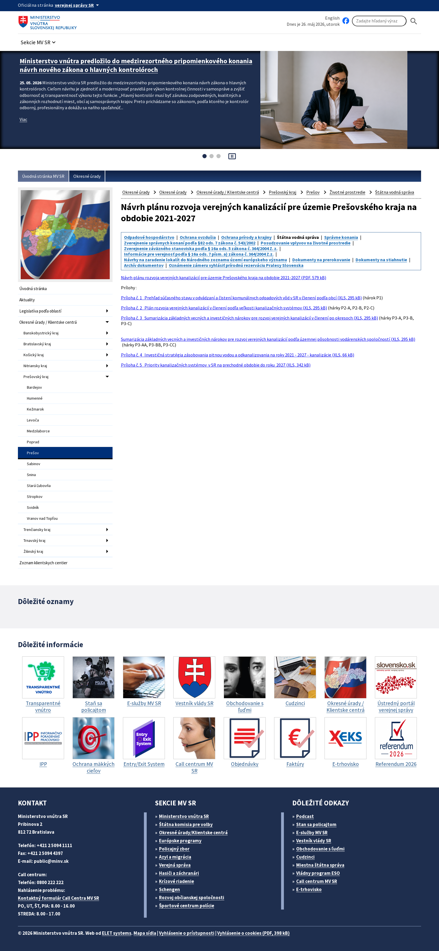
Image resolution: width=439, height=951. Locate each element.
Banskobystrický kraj (41, 332)
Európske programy (180, 841)
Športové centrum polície (186, 906)
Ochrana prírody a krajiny (246, 237)
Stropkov (35, 496)
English (332, 18)
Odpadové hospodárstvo (149, 237)
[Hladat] (414, 21)
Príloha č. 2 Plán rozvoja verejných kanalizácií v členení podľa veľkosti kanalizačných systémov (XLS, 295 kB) (224, 308)
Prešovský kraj (36, 376)
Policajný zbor (174, 849)
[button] (39, 40)
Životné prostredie (347, 192)
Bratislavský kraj (37, 343)
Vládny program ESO (318, 873)
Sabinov (33, 463)
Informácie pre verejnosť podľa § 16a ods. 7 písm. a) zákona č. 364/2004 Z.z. (199, 254)
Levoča (33, 420)
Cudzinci (305, 857)
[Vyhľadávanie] (379, 21)
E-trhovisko (309, 889)
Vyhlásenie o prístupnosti (186, 933)
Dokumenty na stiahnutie (381, 259)
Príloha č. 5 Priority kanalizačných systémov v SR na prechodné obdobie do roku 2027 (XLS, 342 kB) (215, 365)
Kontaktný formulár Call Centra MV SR (58, 898)
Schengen (169, 889)
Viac (23, 119)
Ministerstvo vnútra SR (184, 816)
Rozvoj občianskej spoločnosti (191, 897)
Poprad (33, 441)
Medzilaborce (38, 430)
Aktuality (27, 299)
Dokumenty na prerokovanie (321, 259)
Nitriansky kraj (35, 365)
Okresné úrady (87, 176)
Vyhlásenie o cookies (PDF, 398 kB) (253, 933)
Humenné (35, 398)
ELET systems (116, 933)
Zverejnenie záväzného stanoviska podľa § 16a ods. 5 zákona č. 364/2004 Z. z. (200, 248)
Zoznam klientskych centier (43, 562)
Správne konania (341, 237)
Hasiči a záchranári (179, 873)
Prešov (33, 452)
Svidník (33, 507)
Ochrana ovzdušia (198, 237)
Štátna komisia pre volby (186, 824)
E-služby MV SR (312, 832)
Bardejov (34, 387)
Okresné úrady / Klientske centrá (48, 322)
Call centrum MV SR (316, 881)
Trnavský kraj (34, 540)
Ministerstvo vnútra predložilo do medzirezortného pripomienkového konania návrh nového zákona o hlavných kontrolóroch (136, 65)
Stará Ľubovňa (39, 485)
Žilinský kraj (33, 551)
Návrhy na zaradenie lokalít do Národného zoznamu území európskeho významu (205, 259)
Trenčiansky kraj (37, 529)
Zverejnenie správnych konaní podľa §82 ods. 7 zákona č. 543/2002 (189, 243)
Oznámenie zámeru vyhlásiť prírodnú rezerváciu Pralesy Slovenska (236, 265)
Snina (31, 474)
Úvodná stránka (33, 288)
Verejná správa (175, 865)
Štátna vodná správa (394, 192)
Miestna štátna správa (320, 865)
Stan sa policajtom (316, 824)
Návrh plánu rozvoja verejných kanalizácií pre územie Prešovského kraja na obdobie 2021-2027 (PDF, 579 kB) (223, 277)
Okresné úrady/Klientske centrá (193, 832)
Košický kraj (34, 354)
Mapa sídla (145, 933)
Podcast (305, 816)
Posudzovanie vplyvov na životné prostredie (306, 243)
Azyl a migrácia (175, 857)
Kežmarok (35, 409)
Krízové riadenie (176, 881)
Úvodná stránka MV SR (43, 176)
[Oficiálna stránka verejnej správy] (78, 5)
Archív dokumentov (144, 265)
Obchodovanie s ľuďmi (320, 849)
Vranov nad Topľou (42, 518)
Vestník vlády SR (313, 841)
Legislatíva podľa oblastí (40, 311)
